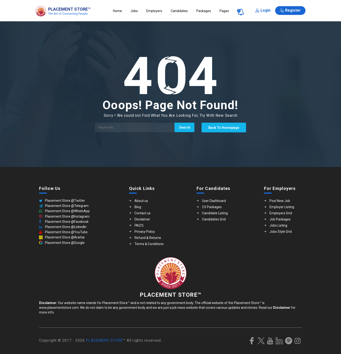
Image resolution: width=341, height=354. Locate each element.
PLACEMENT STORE (104, 340)
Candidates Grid (214, 219)
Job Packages (280, 219)
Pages (224, 11)
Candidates (179, 11)
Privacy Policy (145, 231)
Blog (138, 207)
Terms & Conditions (149, 244)
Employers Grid (280, 213)
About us (141, 201)
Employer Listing (281, 207)
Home (117, 11)
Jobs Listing (278, 225)
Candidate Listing (215, 213)
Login (262, 10)
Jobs (134, 11)
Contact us (143, 213)
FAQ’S (139, 225)
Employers (154, 11)
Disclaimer (142, 219)
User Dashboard (214, 201)
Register (290, 10)
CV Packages (212, 207)
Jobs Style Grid (280, 231)
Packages (203, 11)
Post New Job (279, 201)
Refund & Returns (148, 238)
